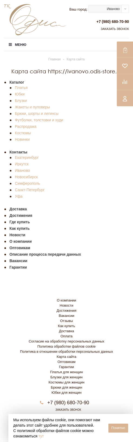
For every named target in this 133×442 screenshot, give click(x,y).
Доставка (66, 331)
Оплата (67, 336)
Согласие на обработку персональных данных (66, 341)
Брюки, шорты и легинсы (36, 113)
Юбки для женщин (66, 392)
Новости (66, 305)
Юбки (20, 94)
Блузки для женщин (66, 377)
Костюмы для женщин (67, 382)
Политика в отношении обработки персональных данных (66, 352)
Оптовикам (67, 362)
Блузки (21, 100)
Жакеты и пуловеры (32, 107)
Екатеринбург (27, 157)
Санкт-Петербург (30, 190)
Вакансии (66, 316)
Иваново (22, 170)
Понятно (118, 428)
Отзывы (66, 321)
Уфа (18, 196)
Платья (21, 87)
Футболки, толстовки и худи (39, 120)
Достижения (66, 311)
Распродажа (25, 126)
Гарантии (66, 367)
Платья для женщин (66, 372)
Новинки (22, 139)
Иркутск (22, 164)
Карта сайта (66, 357)
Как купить (66, 326)
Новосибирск (26, 177)
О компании (66, 300)
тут (41, 436)
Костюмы (23, 133)
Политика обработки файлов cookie (66, 346)
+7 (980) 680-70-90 (113, 21)
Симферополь (27, 183)
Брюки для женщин (66, 387)
